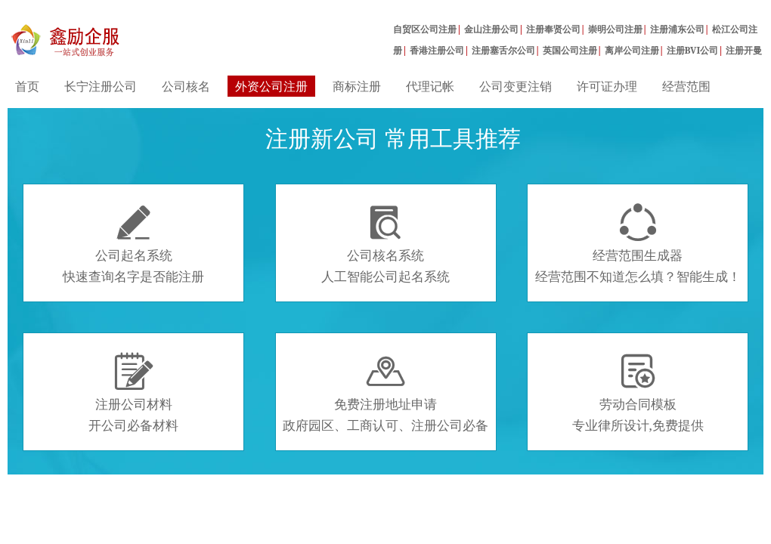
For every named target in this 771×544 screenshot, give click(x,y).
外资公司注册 (271, 86)
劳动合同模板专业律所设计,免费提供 (638, 393)
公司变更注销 (515, 86)
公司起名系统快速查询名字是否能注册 (133, 244)
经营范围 (686, 86)
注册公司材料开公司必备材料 (133, 393)
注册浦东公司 (677, 29)
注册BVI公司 (693, 50)
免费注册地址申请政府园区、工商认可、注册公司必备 (385, 393)
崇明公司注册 (615, 29)
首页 (27, 86)
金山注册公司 (491, 29)
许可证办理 (607, 86)
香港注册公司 (437, 50)
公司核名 (186, 86)
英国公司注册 (570, 50)
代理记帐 (430, 86)
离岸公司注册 (632, 50)
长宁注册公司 (100, 86)
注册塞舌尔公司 (503, 50)
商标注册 (357, 86)
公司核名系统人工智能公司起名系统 (385, 244)
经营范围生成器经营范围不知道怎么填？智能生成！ (638, 244)
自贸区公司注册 (425, 29)
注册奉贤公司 (553, 29)
